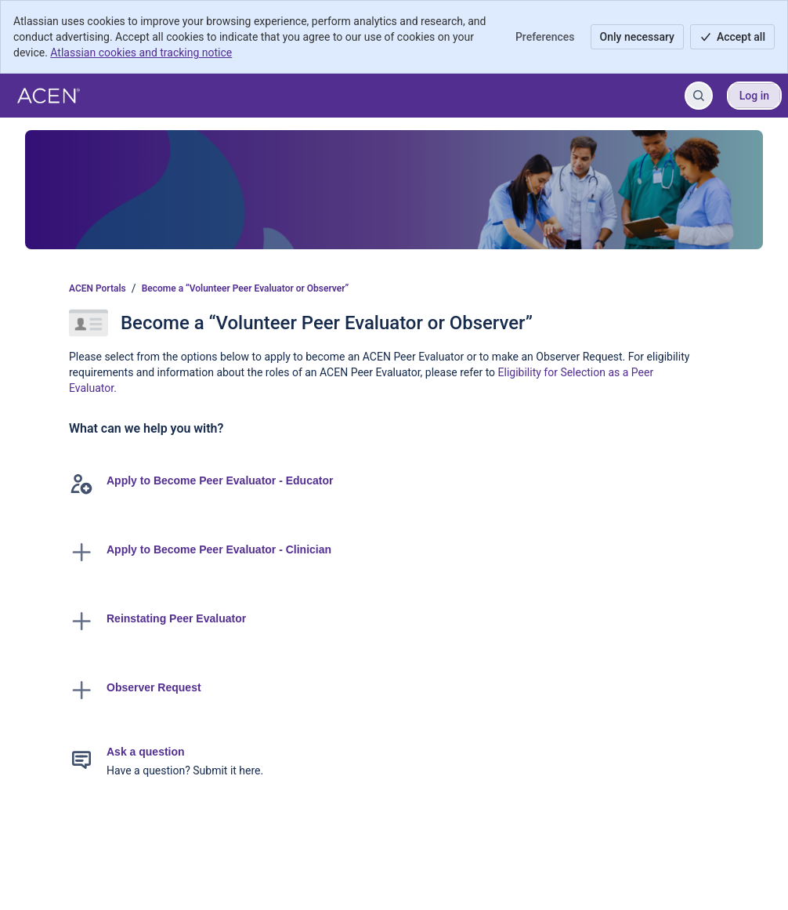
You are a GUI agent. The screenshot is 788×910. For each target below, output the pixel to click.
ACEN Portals (97, 288)
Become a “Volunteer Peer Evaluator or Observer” (245, 288)
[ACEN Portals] (49, 95)
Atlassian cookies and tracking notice (141, 52)
